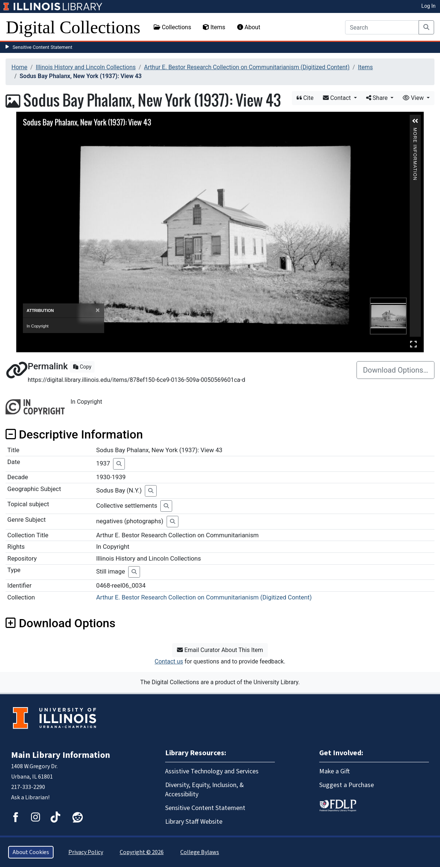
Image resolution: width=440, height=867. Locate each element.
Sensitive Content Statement (42, 47)
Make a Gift (334, 771)
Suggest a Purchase (346, 785)
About (248, 27)
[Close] (97, 310)
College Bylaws (199, 852)
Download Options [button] (60, 623)
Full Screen (413, 344)
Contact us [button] (169, 661)
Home (19, 67)
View (414, 97)
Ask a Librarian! (30, 797)
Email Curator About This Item (220, 649)
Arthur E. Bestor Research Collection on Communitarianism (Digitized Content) (246, 67)
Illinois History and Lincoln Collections (86, 67)
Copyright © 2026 (142, 852)
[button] (415, 121)
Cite (305, 97)
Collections (172, 27)
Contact (337, 97)
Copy (82, 367)
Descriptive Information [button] (74, 434)
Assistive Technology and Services (212, 771)
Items (214, 27)
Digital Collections (73, 27)
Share (377, 97)
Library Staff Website (193, 821)
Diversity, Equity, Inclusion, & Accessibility (204, 789)
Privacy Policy (85, 852)
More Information (414, 131)
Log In (429, 6)
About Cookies (31, 852)
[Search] (382, 27)
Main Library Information (60, 755)
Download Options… (395, 370)
